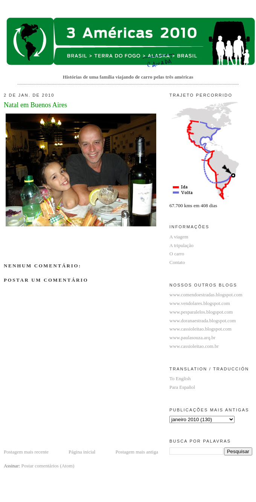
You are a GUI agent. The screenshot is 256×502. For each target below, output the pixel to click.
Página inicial (82, 452)
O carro (176, 253)
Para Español (182, 387)
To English (180, 378)
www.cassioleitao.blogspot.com (200, 329)
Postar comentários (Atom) (48, 466)
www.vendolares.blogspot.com (199, 303)
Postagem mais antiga (137, 452)
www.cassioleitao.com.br (194, 346)
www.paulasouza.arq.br (192, 337)
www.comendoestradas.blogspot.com (205, 294)
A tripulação (181, 245)
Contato (177, 262)
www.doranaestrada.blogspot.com (202, 320)
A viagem (178, 237)
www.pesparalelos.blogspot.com (201, 312)
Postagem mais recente (26, 452)
